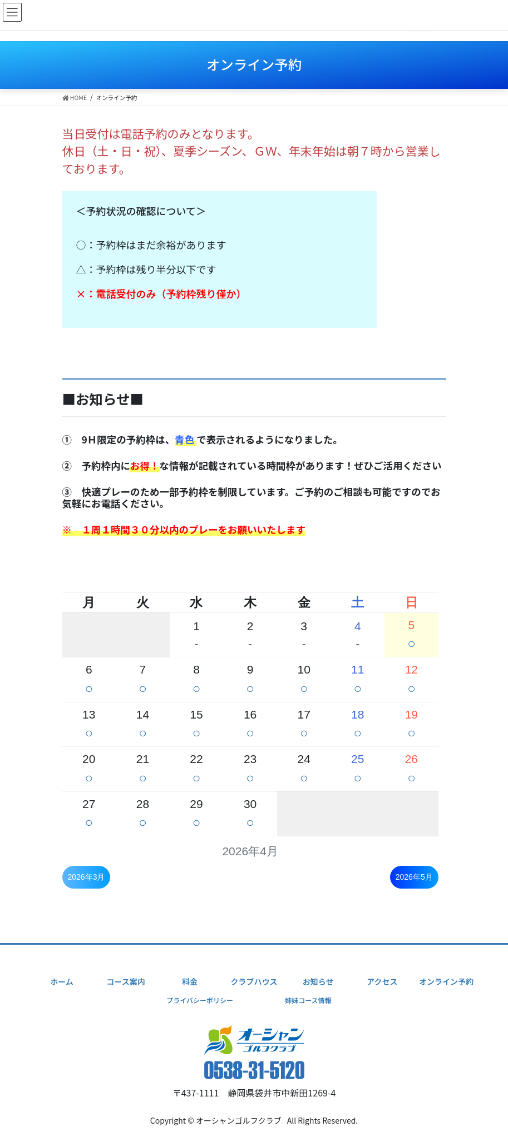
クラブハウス (254, 981)
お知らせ (318, 981)
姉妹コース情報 (308, 1000)
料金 (190, 981)
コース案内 (126, 981)
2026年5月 (414, 876)
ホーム (61, 981)
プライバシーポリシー (199, 1000)
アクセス (382, 981)
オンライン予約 (446, 981)
